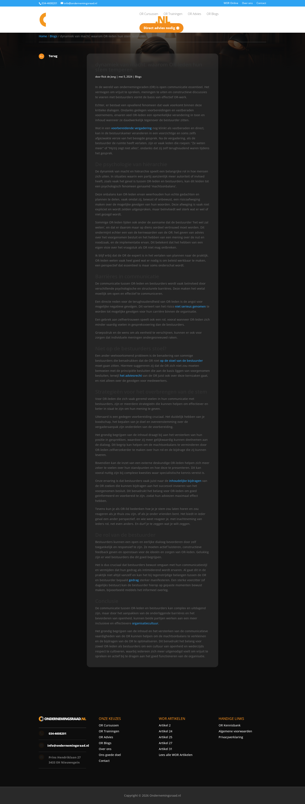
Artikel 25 (165, 737)
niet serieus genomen (190, 306)
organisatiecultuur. (145, 623)
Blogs (53, 36)
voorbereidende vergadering (131, 128)
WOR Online (231, 3)
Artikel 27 (165, 743)
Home (43, 36)
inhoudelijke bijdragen (185, 481)
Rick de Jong (108, 76)
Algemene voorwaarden (235, 731)
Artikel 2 (165, 725)
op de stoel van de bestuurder (181, 361)
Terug (53, 56)
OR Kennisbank (230, 725)
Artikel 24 (165, 731)
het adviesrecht (131, 376)
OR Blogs (105, 743)
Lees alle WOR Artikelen (176, 755)
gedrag (134, 580)
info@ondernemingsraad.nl (68, 745)
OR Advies (106, 737)
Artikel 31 (165, 749)
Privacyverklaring (231, 737)
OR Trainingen (109, 731)
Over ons (247, 3)
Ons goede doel (110, 755)
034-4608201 (49, 3)
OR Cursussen (109, 725)
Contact (261, 3)
